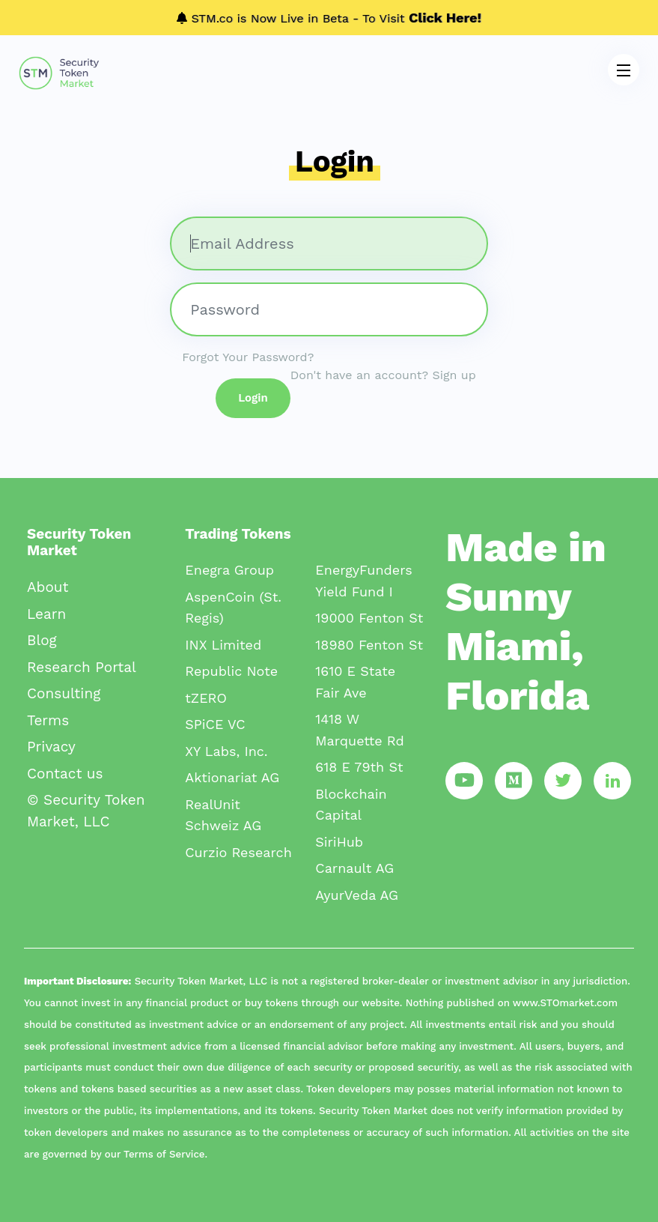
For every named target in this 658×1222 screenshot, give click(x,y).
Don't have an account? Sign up (383, 375)
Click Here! (445, 17)
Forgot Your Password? (248, 357)
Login (253, 398)
